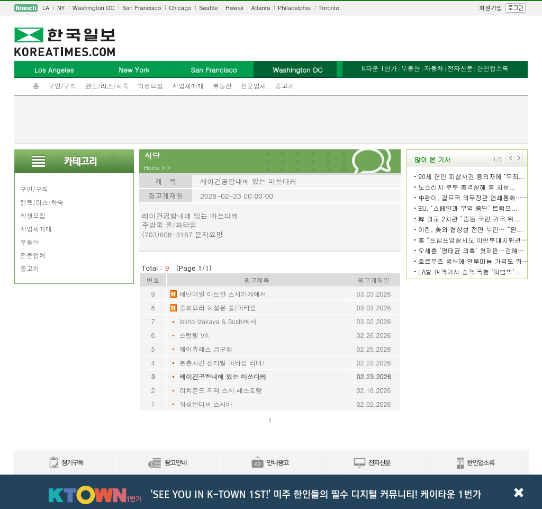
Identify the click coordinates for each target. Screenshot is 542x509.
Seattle (208, 8)
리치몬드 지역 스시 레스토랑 (220, 390)
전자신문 (460, 68)
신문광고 (167, 463)
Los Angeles (54, 70)
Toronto (329, 8)
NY (61, 8)
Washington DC (93, 8)
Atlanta (260, 8)
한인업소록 (493, 68)
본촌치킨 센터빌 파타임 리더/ (222, 362)
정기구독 (65, 463)
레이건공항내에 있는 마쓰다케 (222, 376)
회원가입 (490, 8)
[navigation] (271, 8)
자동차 (433, 68)
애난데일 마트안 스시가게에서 (222, 293)
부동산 (222, 85)
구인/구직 (62, 85)
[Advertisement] (271, 120)
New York (134, 70)
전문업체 (253, 85)
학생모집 (150, 85)
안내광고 (270, 463)
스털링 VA (194, 335)
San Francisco (141, 8)
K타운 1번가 (379, 68)
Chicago (180, 8)
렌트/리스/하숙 (107, 85)
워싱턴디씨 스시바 (205, 403)
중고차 (284, 85)
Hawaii (234, 8)
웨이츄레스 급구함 (205, 348)
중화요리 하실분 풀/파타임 (217, 307)
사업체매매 (188, 85)
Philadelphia (294, 8)
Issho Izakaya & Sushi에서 (218, 321)
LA (45, 8)
